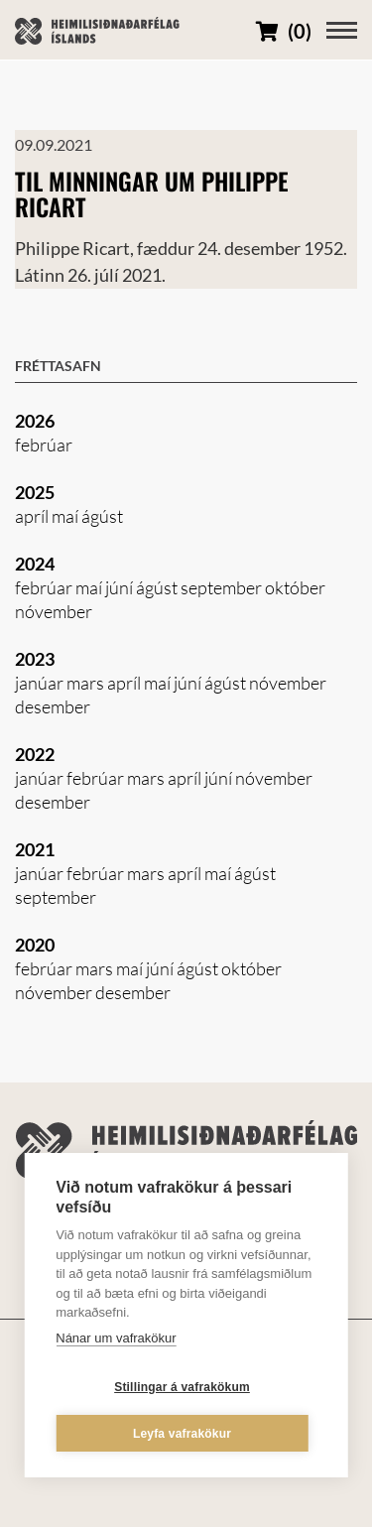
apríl (33, 516)
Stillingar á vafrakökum (182, 1387)
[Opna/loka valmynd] (341, 30)
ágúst (102, 516)
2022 (35, 754)
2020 (35, 944)
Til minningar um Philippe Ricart (152, 193)
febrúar (43, 444)
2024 (35, 563)
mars (86, 683)
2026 (35, 421)
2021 (35, 849)
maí (66, 516)
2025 (35, 492)
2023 (35, 659)
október (295, 587)
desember (52, 706)
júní (120, 587)
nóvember (53, 611)
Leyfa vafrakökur (182, 1434)
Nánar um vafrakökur (116, 1338)
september (223, 587)
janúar (40, 683)
